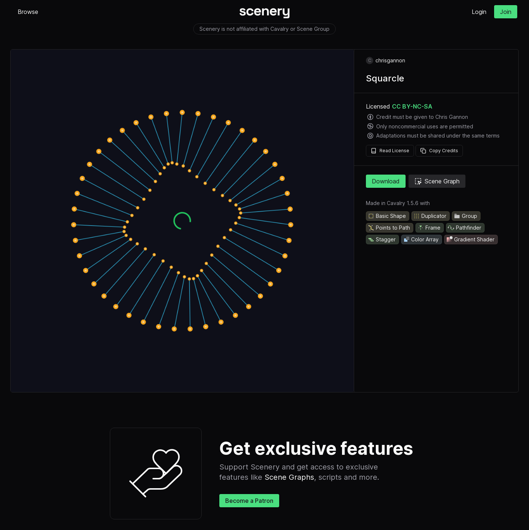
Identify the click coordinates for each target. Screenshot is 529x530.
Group (465, 216)
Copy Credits (439, 151)
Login (479, 11)
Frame (428, 227)
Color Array (421, 239)
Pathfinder (464, 227)
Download (386, 181)
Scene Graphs (289, 477)
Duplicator (429, 216)
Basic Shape (387, 216)
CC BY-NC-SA (412, 106)
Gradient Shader (470, 239)
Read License (390, 151)
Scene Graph (437, 181)
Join (505, 11)
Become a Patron (249, 500)
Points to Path (389, 227)
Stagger (382, 239)
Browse (28, 11)
